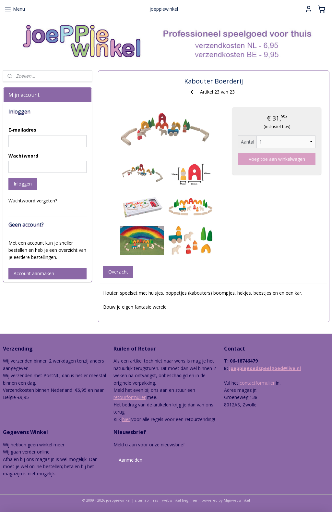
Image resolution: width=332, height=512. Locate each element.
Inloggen (23, 184)
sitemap (142, 500)
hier (126, 419)
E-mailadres (22, 130)
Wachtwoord (23, 156)
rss (155, 500)
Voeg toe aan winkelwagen (276, 159)
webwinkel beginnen (180, 500)
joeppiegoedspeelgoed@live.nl (265, 368)
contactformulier (257, 383)
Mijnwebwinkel (237, 500)
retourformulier (129, 397)
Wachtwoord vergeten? (32, 201)
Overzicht (118, 272)
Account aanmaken (34, 273)
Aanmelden (130, 460)
